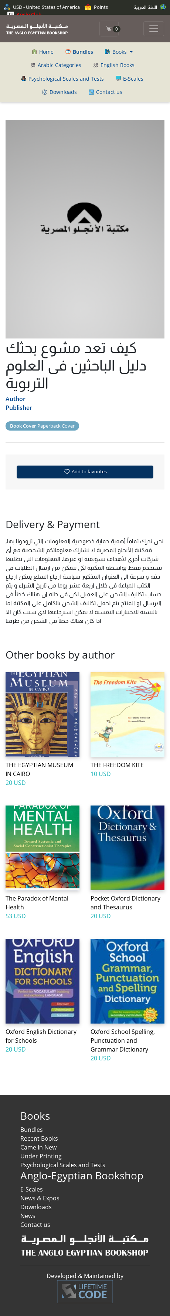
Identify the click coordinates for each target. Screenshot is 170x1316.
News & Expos (39, 1198)
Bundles (31, 1130)
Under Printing (41, 1156)
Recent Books (39, 1138)
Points (96, 7)
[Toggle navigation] (153, 28)
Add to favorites (85, 471)
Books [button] (116, 51)
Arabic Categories (55, 65)
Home (43, 51)
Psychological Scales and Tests (62, 78)
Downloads (59, 91)
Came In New (38, 1147)
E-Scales (129, 78)
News (27, 1216)
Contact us (105, 91)
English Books (114, 65)
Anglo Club (24, 14)
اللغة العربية (149, 7)
